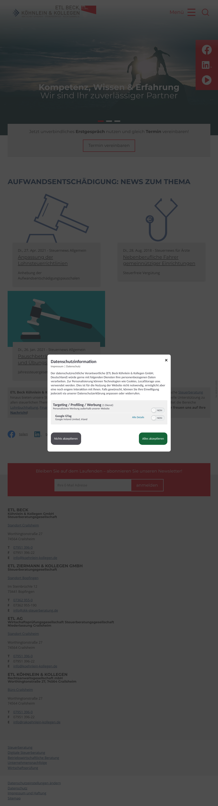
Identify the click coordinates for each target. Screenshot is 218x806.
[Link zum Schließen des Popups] (168, 361)
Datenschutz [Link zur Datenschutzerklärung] (73, 366)
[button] (154, 410)
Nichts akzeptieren (66, 439)
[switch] (158, 410)
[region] (109, 413)
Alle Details (138, 417)
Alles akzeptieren (153, 439)
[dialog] (109, 403)
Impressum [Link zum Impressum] (57, 366)
